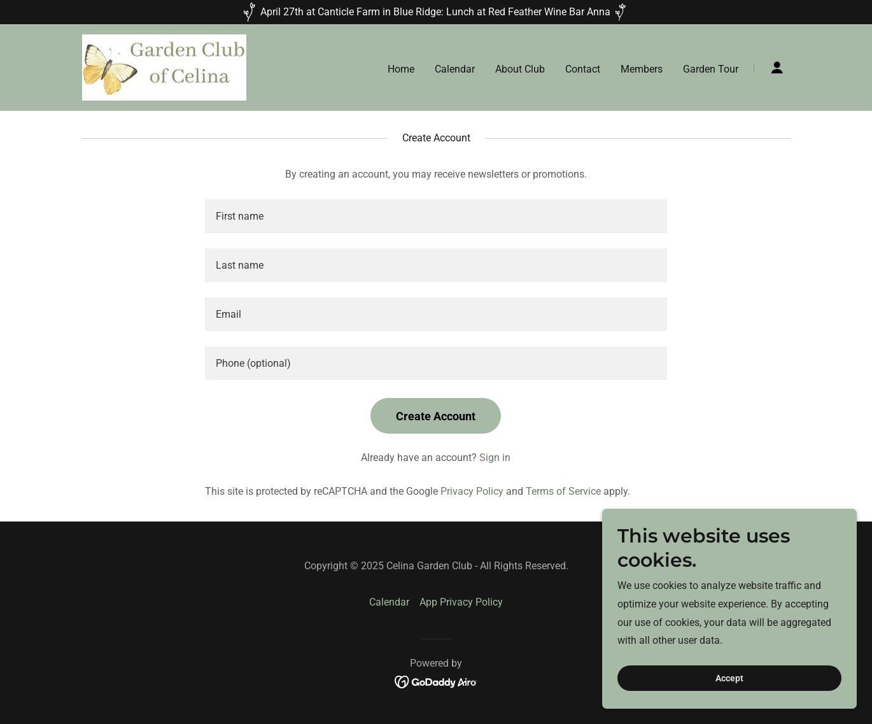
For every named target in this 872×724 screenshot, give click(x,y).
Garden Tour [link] (710, 69)
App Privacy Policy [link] (461, 602)
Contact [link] (582, 69)
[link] (164, 66)
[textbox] (435, 216)
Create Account (435, 416)
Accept (729, 678)
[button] (777, 67)
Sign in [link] (494, 457)
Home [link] (401, 69)
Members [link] (642, 69)
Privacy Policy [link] (471, 491)
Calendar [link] (455, 69)
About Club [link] (520, 69)
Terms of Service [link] (563, 491)
